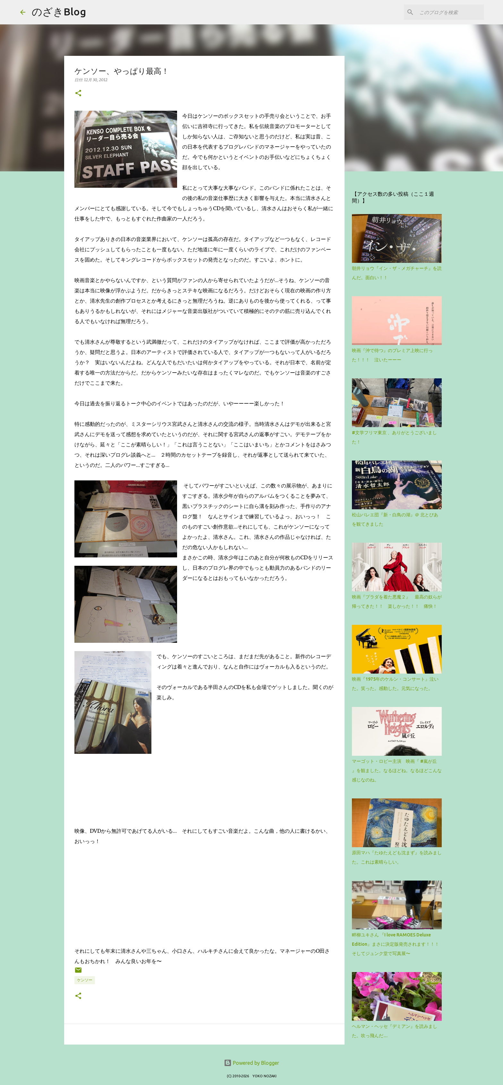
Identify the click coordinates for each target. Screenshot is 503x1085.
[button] (78, 93)
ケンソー (84, 980)
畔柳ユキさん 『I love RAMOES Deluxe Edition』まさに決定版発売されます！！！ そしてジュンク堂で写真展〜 (398, 944)
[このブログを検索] (450, 12)
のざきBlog (59, 11)
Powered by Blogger (251, 1063)
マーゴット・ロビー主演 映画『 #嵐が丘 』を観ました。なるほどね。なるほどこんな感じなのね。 (397, 770)
